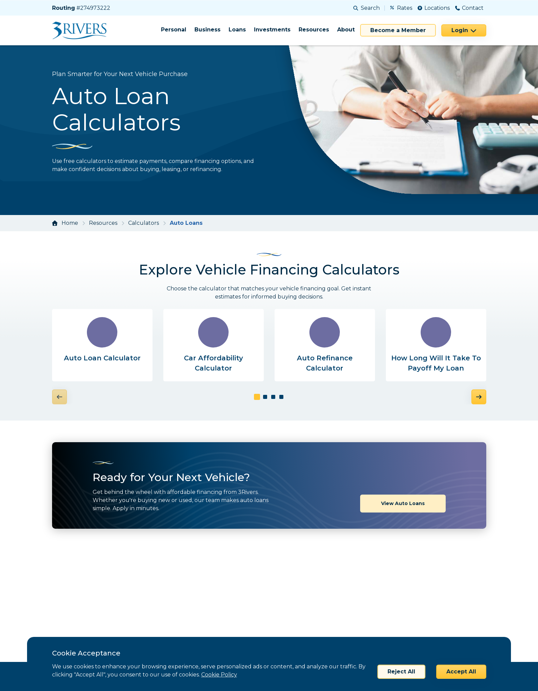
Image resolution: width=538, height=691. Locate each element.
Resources (314, 29)
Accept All (461, 671)
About (346, 29)
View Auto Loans (403, 480)
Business (207, 29)
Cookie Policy (219, 674)
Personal (173, 29)
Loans (237, 29)
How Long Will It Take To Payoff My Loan (436, 363)
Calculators (143, 223)
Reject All (401, 671)
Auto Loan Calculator (102, 358)
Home (70, 223)
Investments (272, 29)
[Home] (81, 30)
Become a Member (398, 30)
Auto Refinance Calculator (325, 363)
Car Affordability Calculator (213, 363)
